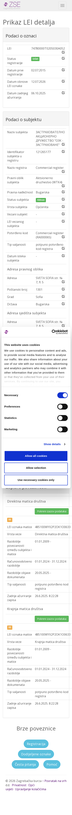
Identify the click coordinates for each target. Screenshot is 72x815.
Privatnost (19, 785)
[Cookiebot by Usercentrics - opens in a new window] (52, 332)
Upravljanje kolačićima (30, 789)
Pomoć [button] (51, 764)
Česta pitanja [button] (25, 764)
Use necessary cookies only (36, 479)
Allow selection (36, 467)
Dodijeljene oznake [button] (36, 754)
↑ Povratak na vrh (54, 781)
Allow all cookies (36, 455)
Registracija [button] (36, 744)
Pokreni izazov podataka (51, 511)
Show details (52, 444)
